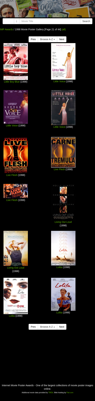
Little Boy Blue (12, 81)
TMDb (50, 393)
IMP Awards (6, 29)
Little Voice (59, 81)
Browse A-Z (47, 39)
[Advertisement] (47, 9)
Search (86, 21)
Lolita (59, 267)
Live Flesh (11, 175)
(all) (64, 29)
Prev (33, 39)
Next (61, 39)
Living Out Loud (63, 222)
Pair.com (70, 393)
